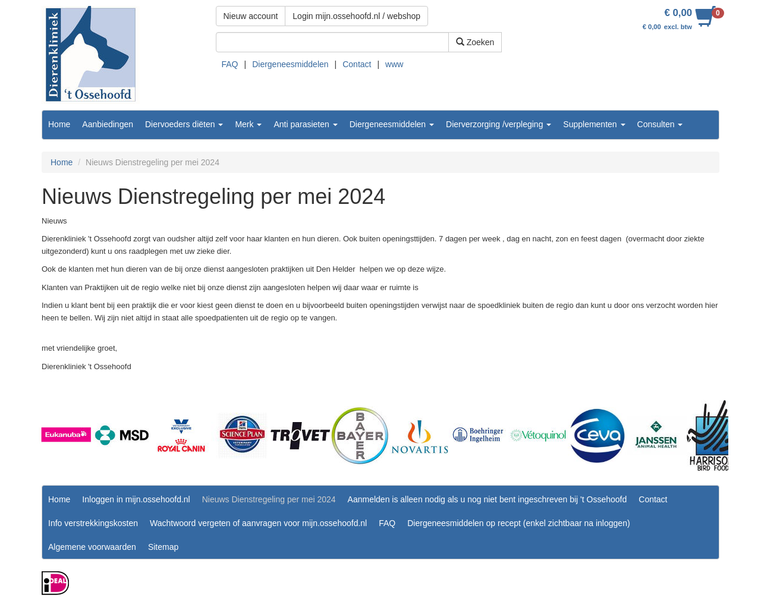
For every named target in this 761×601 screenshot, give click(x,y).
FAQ (230, 64)
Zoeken (475, 42)
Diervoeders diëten (184, 124)
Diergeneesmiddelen (290, 64)
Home (59, 124)
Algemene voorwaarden (92, 547)
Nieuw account (251, 16)
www (394, 64)
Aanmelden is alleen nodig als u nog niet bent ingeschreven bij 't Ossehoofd (487, 499)
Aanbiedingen (107, 124)
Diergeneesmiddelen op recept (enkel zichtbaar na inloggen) (518, 523)
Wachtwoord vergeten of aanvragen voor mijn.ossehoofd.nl (258, 523)
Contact (356, 64)
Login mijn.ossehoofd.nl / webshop (356, 16)
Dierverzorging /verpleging (498, 124)
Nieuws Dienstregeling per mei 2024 (269, 499)
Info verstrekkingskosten (93, 523)
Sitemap (163, 547)
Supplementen (594, 124)
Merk (248, 124)
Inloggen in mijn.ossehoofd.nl (136, 499)
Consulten (660, 124)
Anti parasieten (305, 124)
